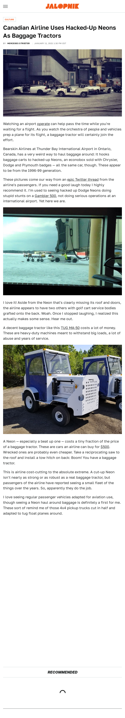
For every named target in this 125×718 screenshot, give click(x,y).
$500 (105, 447)
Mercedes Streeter (18, 43)
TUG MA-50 (70, 328)
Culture (9, 19)
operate (43, 124)
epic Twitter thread (83, 179)
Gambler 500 (45, 196)
